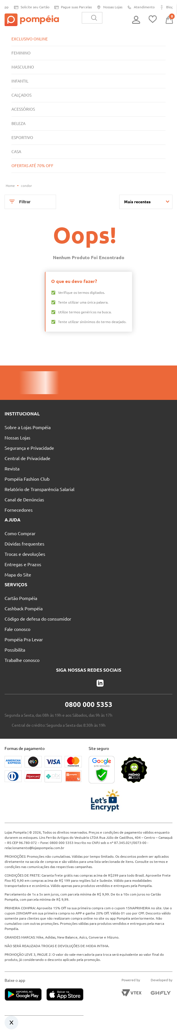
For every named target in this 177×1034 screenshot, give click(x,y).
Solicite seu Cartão (29, 7)
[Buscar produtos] (94, 17)
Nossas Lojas (107, 7)
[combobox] (92, 18)
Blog (164, 7)
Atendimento (138, 7)
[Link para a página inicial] (10, 186)
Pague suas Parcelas (70, 7)
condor (26, 185)
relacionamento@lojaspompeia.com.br (34, 848)
